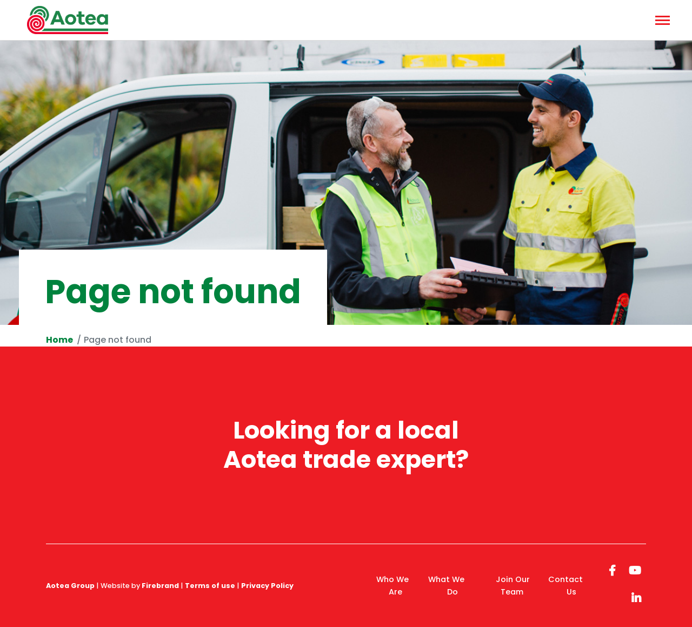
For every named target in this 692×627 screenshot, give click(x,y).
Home (59, 340)
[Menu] (661, 20)
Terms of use (210, 585)
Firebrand (160, 585)
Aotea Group (70, 585)
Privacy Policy (267, 585)
